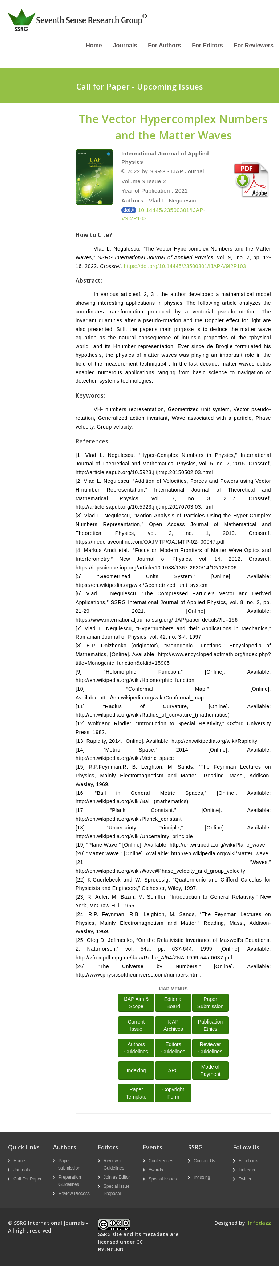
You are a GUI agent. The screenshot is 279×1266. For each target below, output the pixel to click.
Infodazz (259, 1222)
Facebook (248, 1160)
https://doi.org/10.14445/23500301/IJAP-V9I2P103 (185, 266)
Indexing (136, 1070)
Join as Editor (117, 1177)
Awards (156, 1169)
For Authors (164, 45)
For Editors (207, 45)
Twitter (245, 1179)
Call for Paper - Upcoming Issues (139, 86)
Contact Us (204, 1160)
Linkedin (247, 1169)
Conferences (161, 1160)
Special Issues (163, 1179)
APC (173, 1070)
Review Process (74, 1193)
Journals (125, 45)
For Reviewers (254, 45)
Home (94, 45)
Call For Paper (27, 1179)
